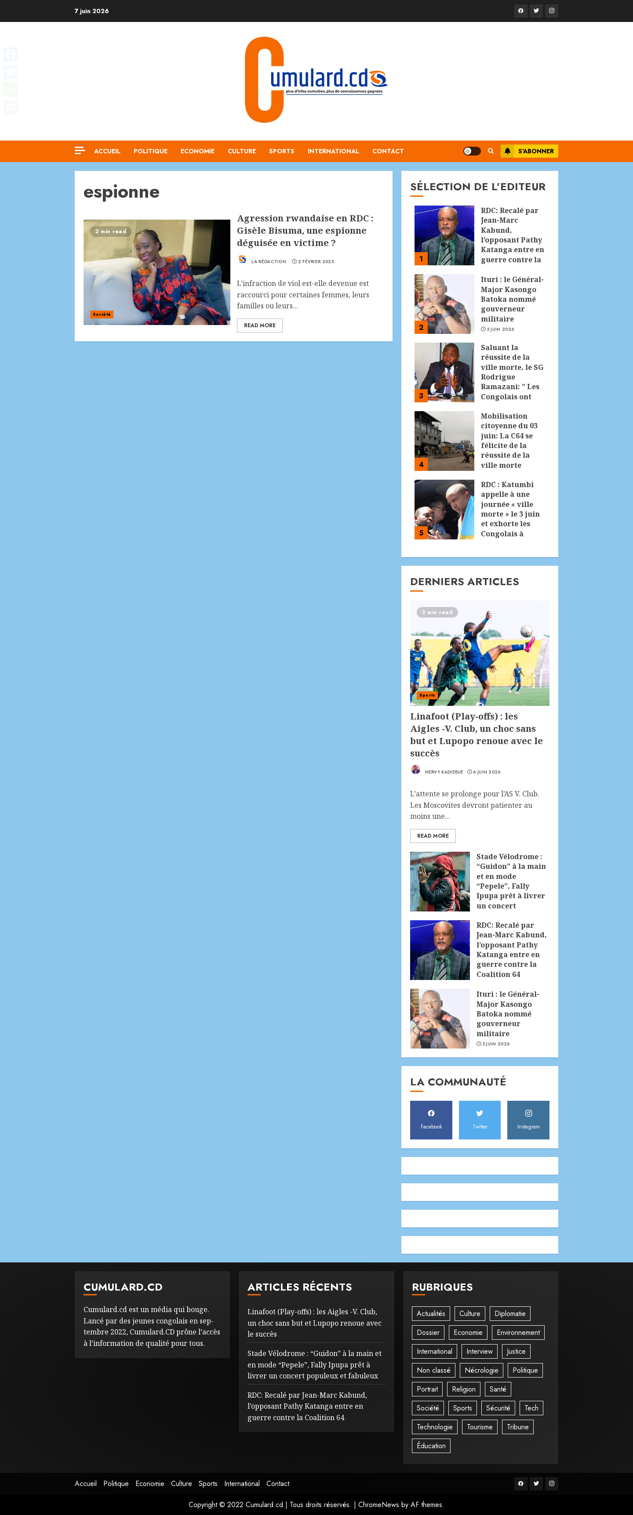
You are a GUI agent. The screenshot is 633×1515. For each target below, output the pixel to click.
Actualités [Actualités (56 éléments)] (431, 1314)
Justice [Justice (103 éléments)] (516, 1351)
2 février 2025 (316, 262)
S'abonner (527, 151)
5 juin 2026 (500, 329)
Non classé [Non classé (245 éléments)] (434, 1370)
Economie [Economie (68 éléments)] (468, 1332)
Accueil (107, 151)
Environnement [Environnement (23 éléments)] (518, 1332)
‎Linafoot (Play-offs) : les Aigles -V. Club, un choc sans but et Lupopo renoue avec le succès (476, 734)
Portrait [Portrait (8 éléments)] (427, 1389)
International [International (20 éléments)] (434, 1351)
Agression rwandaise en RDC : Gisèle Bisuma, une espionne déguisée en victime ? (305, 230)
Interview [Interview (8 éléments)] (479, 1351)
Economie (198, 151)
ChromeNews (378, 1505)
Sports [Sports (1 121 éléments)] (462, 1408)
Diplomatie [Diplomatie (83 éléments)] (510, 1314)
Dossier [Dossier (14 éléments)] (428, 1332)
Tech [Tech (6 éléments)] (531, 1408)
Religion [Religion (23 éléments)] (464, 1389)
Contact (388, 151)
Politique (150, 151)
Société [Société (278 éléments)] (428, 1408)
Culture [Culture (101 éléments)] (469, 1314)
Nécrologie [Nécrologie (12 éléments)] (481, 1370)
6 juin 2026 (486, 772)
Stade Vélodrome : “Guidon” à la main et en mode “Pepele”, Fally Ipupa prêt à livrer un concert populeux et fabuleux (511, 891)
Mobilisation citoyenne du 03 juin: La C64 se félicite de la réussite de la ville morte (509, 440)
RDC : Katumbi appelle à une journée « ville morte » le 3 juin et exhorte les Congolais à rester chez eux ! (511, 514)
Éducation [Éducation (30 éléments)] (431, 1446)
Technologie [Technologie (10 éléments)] (435, 1427)
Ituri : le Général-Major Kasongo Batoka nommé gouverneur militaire (512, 299)
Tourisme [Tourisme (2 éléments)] (480, 1427)
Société (102, 314)
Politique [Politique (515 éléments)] (525, 1370)
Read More (260, 325)
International (333, 151)
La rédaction (261, 259)
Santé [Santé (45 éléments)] (498, 1389)
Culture (242, 151)
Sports (282, 151)
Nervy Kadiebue (437, 769)
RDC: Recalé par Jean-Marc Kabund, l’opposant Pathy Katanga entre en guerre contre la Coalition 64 (512, 240)
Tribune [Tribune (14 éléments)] (518, 1427)
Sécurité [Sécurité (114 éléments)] (498, 1408)
